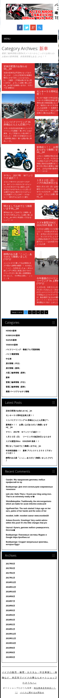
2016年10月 (11, 592)
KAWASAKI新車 (13, 335)
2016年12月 (11, 582)
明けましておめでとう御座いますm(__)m (18, 207)
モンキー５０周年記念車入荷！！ (20, 415)
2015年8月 (10, 652)
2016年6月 (10, 606)
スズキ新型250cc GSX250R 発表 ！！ (47, 224)
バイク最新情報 (12, 354)
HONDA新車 (11, 331)
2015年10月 (11, 643)
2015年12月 (11, 634)
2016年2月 (10, 624)
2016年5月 (10, 610)
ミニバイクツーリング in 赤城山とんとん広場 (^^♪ (17, 123)
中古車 (8, 359)
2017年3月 (10, 568)
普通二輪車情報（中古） (16, 382)
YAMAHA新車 (12, 345)
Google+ (33, 27)
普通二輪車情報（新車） (16, 387)
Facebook (20, 27)
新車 (8, 377)
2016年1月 (10, 629)
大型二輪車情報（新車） (16, 373)
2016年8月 (10, 596)
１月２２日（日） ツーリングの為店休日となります (28, 437)
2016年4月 (10, 615)
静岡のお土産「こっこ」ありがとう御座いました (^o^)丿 (18, 256)
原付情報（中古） (13, 363)
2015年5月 (10, 657)
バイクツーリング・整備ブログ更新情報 (23, 349)
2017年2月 (10, 573)
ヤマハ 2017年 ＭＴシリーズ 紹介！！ (18, 176)
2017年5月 (10, 564)
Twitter (26, 27)
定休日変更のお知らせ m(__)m (15, 67)
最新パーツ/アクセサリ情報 (17, 391)
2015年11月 (11, 638)
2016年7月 (10, 601)
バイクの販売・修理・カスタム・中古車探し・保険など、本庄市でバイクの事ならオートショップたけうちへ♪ (29, 677)
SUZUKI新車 (11, 340)
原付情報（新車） (13, 368)
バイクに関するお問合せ (32, 692)
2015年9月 (10, 648)
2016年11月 (11, 587)
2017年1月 (10, 578)
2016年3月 (10, 620)
